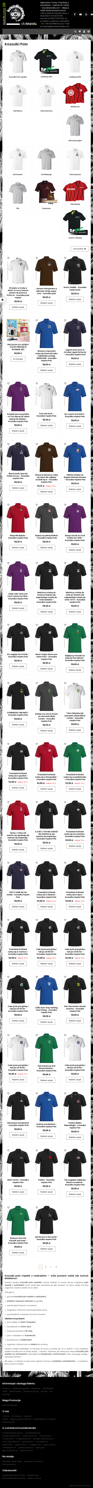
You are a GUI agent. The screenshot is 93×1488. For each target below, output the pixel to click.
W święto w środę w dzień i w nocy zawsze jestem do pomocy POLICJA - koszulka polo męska (18, 293)
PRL (17, 208)
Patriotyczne (75, 174)
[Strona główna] (19, 14)
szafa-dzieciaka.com (11, 1441)
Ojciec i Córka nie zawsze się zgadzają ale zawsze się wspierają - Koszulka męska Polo (18, 836)
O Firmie (5, 1416)
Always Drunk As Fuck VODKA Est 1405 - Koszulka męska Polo (75, 538)
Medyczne (75, 106)
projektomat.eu (26, 1450)
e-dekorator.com (23, 1439)
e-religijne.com (35, 1444)
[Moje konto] (84, 31)
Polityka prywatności (20, 1388)
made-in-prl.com (29, 1436)
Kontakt (44, 1391)
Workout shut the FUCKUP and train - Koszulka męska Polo (18, 1240)
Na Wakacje (46, 174)
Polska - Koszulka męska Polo (46, 1181)
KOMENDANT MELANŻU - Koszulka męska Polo (18, 713)
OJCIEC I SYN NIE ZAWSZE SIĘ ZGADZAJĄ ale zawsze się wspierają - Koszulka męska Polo (46, 835)
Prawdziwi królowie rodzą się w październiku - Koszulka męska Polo (75, 777)
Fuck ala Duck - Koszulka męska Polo (46, 414)
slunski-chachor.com (11, 1436)
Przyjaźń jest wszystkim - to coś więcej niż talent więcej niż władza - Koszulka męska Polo (18, 418)
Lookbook (27, 1416)
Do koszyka (18, 359)
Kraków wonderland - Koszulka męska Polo (46, 1125)
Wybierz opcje (18, 307)
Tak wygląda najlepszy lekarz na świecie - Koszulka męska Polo (75, 1182)
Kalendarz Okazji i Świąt (12, 1461)
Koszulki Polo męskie (18, 77)
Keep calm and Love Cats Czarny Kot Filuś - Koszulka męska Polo (18, 596)
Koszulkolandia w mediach (44, 1419)
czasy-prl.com (45, 1436)
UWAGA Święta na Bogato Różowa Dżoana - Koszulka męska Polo (75, 477)
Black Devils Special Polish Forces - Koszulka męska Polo (18, 476)
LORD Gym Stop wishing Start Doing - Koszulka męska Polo (46, 1010)
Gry (51, 1391)
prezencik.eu (7, 1444)
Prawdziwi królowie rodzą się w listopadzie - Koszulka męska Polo (46, 777)
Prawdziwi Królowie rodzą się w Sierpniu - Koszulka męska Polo (46, 894)
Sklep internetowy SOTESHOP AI (80, 1486)
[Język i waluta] (88, 31)
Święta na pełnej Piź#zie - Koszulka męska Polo (46, 536)
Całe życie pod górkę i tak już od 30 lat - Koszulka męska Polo (18, 1067)
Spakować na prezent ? (33, 1461)
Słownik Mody (32, 1475)
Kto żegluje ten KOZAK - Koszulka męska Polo (18, 655)
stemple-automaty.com (43, 1439)
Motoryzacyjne (75, 140)
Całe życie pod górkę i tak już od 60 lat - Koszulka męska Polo (46, 951)
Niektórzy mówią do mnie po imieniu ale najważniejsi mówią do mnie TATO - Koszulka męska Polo (74, 597)
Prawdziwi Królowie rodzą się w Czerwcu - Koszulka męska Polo (18, 951)
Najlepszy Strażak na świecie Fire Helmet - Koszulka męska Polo (75, 658)
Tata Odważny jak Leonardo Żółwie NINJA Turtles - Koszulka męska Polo (74, 717)
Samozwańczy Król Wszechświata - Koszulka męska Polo (46, 1068)
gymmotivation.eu (10, 1450)
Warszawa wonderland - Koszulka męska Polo (18, 1124)
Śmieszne (46, 208)
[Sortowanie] (79, 248)
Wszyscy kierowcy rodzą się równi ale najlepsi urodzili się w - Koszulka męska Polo (46, 478)
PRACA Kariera (15, 1391)
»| (56, 1266)
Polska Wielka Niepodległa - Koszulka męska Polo (75, 1125)
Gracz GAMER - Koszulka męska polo (75, 288)
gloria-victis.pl (49, 1444)
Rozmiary (6, 1394)
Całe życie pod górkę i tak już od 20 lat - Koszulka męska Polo (75, 1067)
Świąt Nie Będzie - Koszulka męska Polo (18, 536)
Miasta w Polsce (34, 1478)
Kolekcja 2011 (46, 77)
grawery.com (28, 1441)
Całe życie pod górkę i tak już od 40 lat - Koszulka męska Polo (18, 1008)
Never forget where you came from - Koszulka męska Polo (46, 656)
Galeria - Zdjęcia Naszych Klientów (16, 1419)
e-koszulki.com (42, 1441)
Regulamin (35, 1388)
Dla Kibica (17, 111)
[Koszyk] (80, 31)
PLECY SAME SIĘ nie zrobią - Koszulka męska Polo (18, 894)
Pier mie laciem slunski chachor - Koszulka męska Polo (75, 1008)
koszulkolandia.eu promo (12, 1433)
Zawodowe (75, 204)
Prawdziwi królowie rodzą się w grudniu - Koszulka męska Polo (18, 775)
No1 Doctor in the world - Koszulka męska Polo (46, 1238)
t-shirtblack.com (9, 1447)
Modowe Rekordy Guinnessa (14, 1478)
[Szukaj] (75, 31)
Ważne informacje (31, 1391)
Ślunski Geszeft (8, 1422)
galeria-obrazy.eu (26, 1447)
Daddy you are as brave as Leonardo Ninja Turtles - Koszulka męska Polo (46, 717)
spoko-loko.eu (21, 1444)
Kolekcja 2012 (75, 77)
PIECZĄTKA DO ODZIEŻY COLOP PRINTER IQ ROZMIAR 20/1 (18, 347)
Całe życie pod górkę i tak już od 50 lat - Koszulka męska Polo (75, 951)
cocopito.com (8, 1439)
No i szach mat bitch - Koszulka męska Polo (74, 415)
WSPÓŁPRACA (48, 1388)
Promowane (16, 1416)
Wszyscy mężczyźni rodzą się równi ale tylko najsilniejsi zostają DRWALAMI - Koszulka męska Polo (46, 356)
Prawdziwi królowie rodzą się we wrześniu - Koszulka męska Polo (75, 834)
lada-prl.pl (40, 1447)
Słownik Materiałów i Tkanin (13, 1475)
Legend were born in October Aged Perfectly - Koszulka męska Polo (75, 352)
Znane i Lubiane (75, 238)
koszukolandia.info (33, 1433)
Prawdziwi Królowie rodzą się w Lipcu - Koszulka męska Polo (75, 894)
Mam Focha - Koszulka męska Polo (18, 1181)
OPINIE (4, 1391)
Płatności (6, 1388)
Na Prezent (18, 174)
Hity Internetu (46, 111)
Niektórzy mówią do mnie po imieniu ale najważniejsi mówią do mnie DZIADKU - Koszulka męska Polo (46, 597)
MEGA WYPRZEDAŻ (9, 1405)
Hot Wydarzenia (9, 1464)
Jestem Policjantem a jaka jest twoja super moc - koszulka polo (46, 291)
